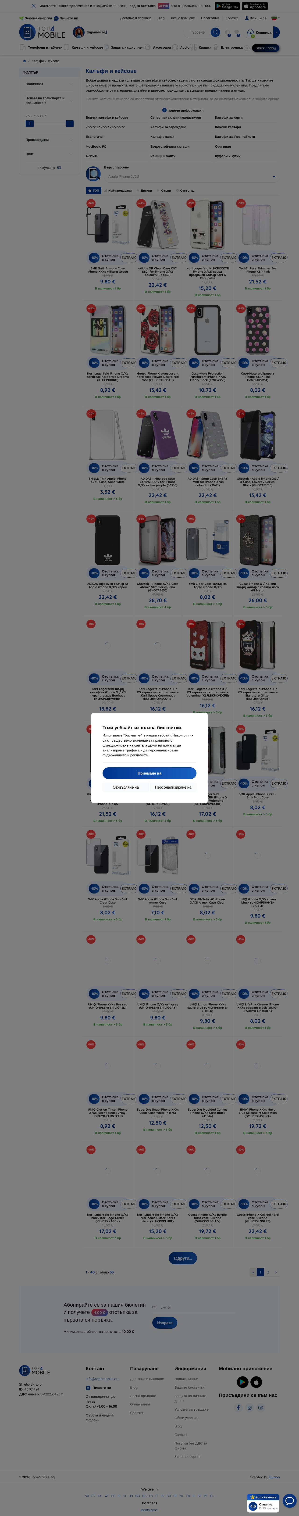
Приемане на (149, 773)
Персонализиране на (173, 787)
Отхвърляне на (126, 787)
